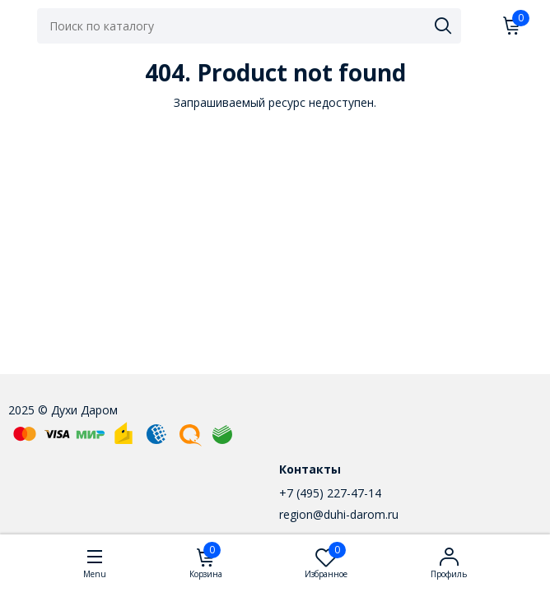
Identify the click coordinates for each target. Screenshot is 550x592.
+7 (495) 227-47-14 (330, 493)
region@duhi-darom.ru (339, 514)
